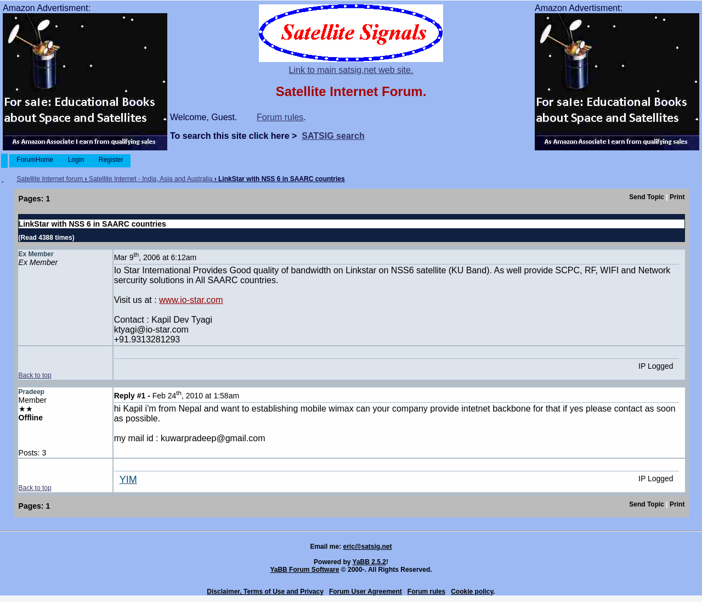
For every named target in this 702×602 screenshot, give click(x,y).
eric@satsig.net (367, 546)
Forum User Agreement (365, 591)
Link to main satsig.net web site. (351, 70)
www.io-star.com (191, 300)
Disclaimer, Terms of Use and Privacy (265, 591)
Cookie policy (472, 591)
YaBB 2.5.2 (369, 562)
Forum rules (280, 117)
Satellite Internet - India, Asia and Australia (150, 179)
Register (110, 160)
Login (75, 160)
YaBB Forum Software (304, 569)
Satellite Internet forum (49, 179)
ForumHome (34, 160)
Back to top (35, 375)
